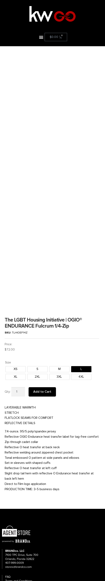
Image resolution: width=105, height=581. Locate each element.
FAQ (8, 510)
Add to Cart (42, 325)
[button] (41, 37)
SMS (8, 530)
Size (8, 296)
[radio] (15, 302)
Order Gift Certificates (19, 534)
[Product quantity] (18, 325)
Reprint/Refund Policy (18, 518)
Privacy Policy (13, 526)
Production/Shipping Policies (23, 522)
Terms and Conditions (18, 514)
